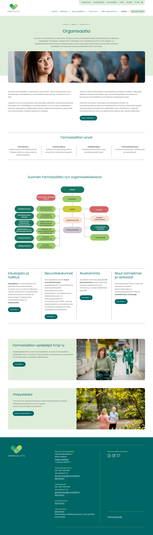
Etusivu (55, 11)
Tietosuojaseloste (114, 517)
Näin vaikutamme (110, 11)
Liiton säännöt (87, 118)
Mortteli (129, 2)
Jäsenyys (65, 11)
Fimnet (137, 2)
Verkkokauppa (98, 2)
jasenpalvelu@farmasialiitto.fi (67, 492)
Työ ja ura (94, 11)
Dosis (122, 2)
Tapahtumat (86, 2)
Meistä (125, 11)
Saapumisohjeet (62, 459)
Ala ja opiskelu (79, 11)
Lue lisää (13, 310)
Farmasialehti (112, 2)
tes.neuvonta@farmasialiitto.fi (67, 476)
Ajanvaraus (59, 479)
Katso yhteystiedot (22, 413)
